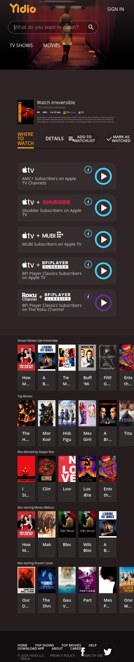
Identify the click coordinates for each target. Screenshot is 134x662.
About (57, 648)
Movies (51, 45)
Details (55, 138)
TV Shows (21, 45)
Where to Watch (26, 139)
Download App (31, 648)
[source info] (87, 169)
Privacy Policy (62, 655)
